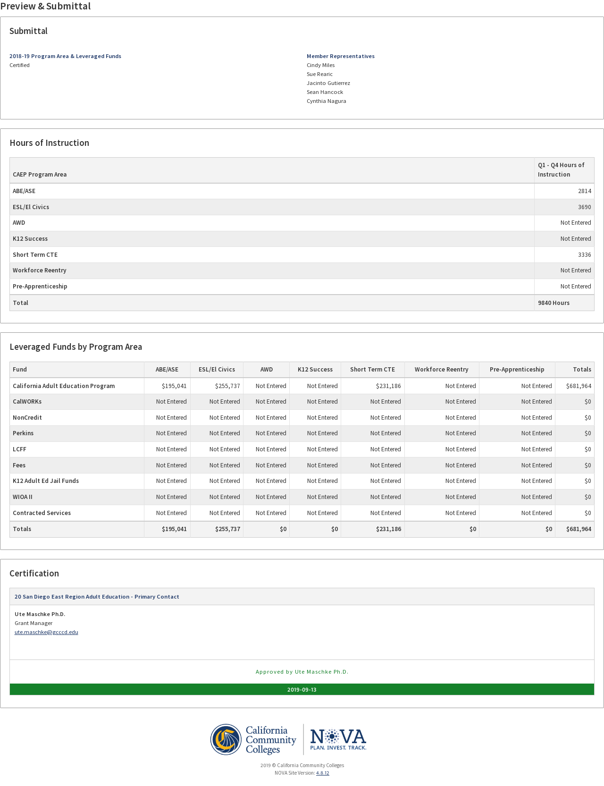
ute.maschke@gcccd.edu (46, 631)
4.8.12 (322, 772)
